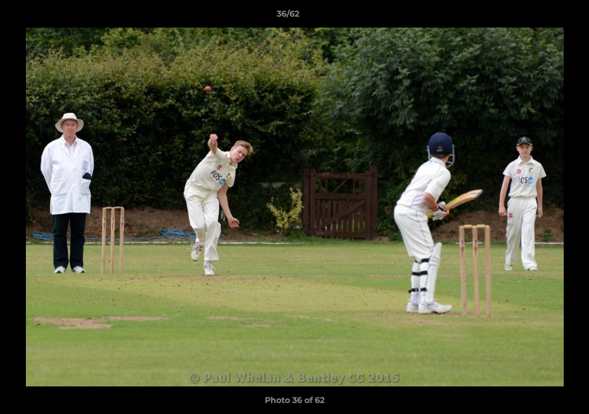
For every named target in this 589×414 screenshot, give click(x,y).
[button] (541, 17)
